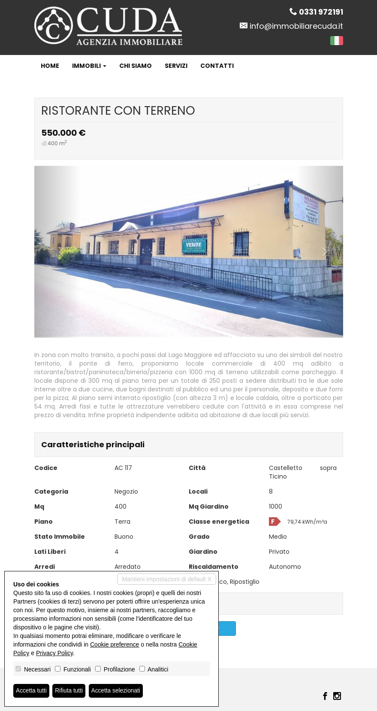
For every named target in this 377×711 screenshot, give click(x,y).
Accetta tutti (31, 690)
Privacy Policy (54, 653)
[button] (57, 252)
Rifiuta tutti (70, 690)
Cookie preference (114, 644)
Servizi (176, 65)
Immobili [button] (89, 65)
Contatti (217, 65)
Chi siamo (135, 65)
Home (50, 65)
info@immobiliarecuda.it (296, 26)
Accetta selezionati (117, 690)
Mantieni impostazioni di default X (166, 579)
